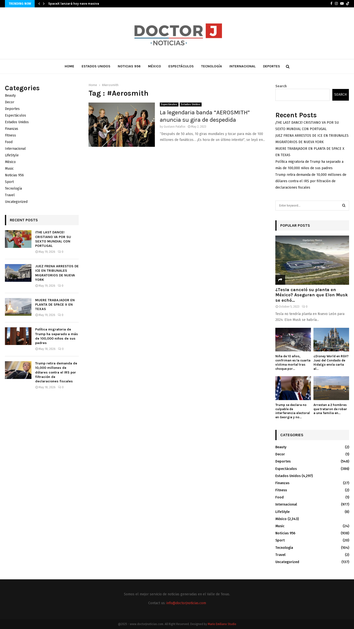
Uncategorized (16, 202)
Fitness (10, 135)
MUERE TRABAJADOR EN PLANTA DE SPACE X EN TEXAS (55, 304)
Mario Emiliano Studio (222, 624)
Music (9, 168)
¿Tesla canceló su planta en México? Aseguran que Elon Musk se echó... (311, 295)
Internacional (242, 66)
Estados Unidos (96, 66)
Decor (9, 102)
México (154, 66)
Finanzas (11, 129)
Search (281, 86)
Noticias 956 (129, 66)
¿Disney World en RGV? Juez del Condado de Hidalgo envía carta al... (331, 362)
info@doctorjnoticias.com (186, 603)
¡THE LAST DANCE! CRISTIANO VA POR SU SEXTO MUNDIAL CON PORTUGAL (53, 239)
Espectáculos (181, 66)
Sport (9, 182)
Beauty (10, 95)
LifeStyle (12, 155)
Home (69, 66)
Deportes (271, 66)
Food (9, 142)
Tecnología (211, 66)
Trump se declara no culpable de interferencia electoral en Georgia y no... (292, 411)
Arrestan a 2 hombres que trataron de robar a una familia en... (330, 409)
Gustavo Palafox (174, 126)
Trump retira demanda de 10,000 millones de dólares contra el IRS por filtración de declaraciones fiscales (56, 372)
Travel (10, 195)
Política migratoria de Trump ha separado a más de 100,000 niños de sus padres (56, 336)
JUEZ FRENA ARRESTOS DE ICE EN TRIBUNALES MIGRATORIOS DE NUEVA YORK (57, 273)
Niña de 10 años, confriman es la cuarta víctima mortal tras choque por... (292, 362)
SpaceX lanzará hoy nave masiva (73, 3)
